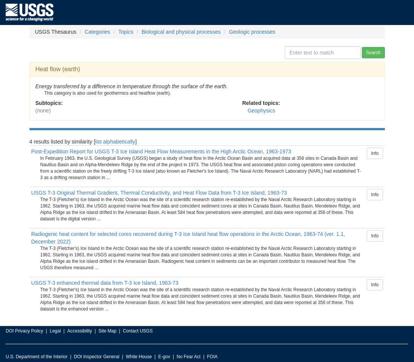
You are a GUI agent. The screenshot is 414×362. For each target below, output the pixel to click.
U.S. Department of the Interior (36, 356)
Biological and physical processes (180, 32)
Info (374, 153)
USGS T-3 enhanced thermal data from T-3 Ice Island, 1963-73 (104, 283)
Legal (55, 331)
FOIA (212, 356)
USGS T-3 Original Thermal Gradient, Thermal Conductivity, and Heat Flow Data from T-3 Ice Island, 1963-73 (159, 193)
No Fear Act (188, 356)
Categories (97, 32)
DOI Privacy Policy (24, 331)
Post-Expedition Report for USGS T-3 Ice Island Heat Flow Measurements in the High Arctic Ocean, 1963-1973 (161, 151)
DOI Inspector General (96, 356)
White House (139, 356)
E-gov (164, 356)
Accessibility (79, 331)
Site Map (107, 331)
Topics (125, 32)
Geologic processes (252, 32)
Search (373, 52)
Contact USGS (138, 331)
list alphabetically (115, 142)
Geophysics (261, 111)
